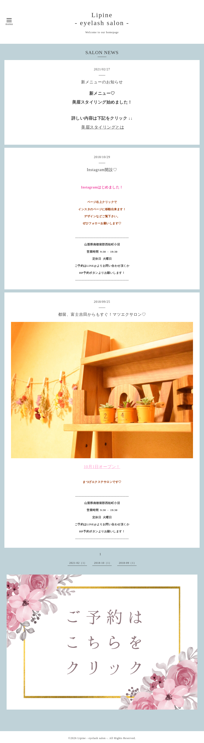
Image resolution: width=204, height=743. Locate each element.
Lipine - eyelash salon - (93, 738)
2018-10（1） (103, 562)
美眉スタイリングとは (102, 127)
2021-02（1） (78, 562)
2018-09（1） (128, 562)
